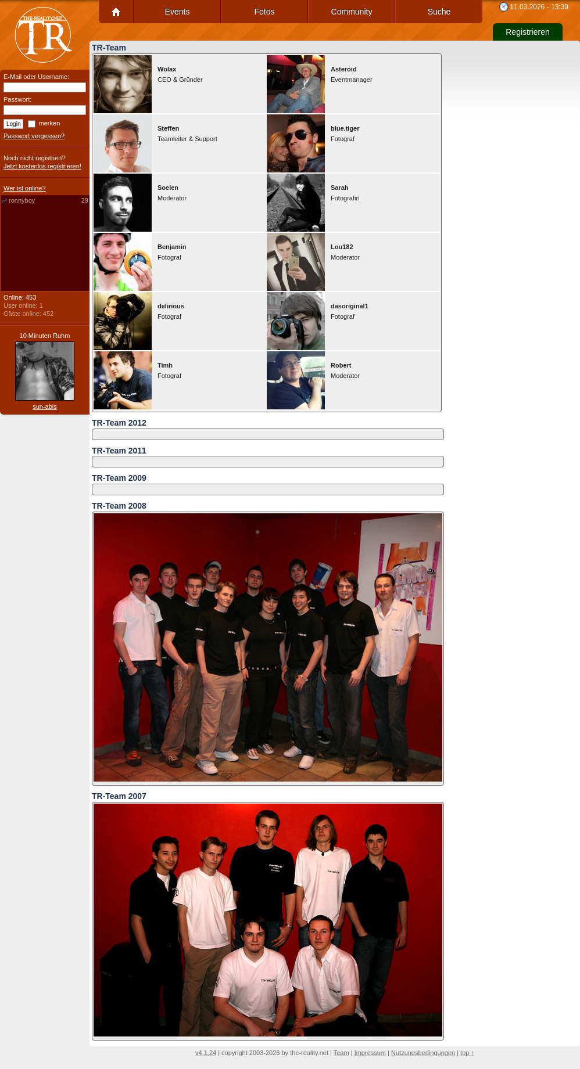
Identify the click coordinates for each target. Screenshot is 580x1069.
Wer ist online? (24, 188)
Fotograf (345, 133)
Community (352, 11)
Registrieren (527, 32)
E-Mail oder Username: (36, 76)
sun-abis (45, 406)
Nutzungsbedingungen (423, 1052)
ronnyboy (48, 201)
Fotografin (345, 192)
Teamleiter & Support (187, 133)
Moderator (172, 192)
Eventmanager (352, 74)
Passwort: (17, 99)
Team (341, 1052)
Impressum (370, 1052)
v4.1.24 (205, 1052)
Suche (439, 11)
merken (49, 123)
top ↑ (467, 1052)
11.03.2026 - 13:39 (539, 7)
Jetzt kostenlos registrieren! (42, 166)
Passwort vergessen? (34, 135)
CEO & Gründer (180, 74)
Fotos (264, 11)
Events (177, 11)
